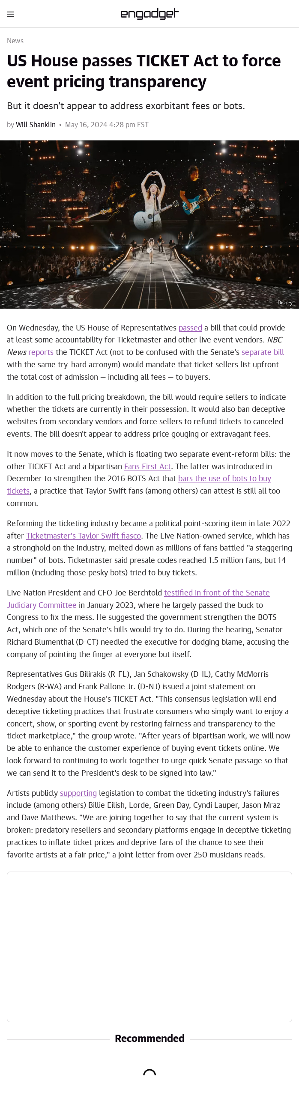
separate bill (263, 353)
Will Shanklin (36, 125)
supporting (78, 794)
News (15, 41)
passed (190, 328)
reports (41, 353)
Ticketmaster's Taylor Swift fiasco (83, 536)
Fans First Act (147, 467)
